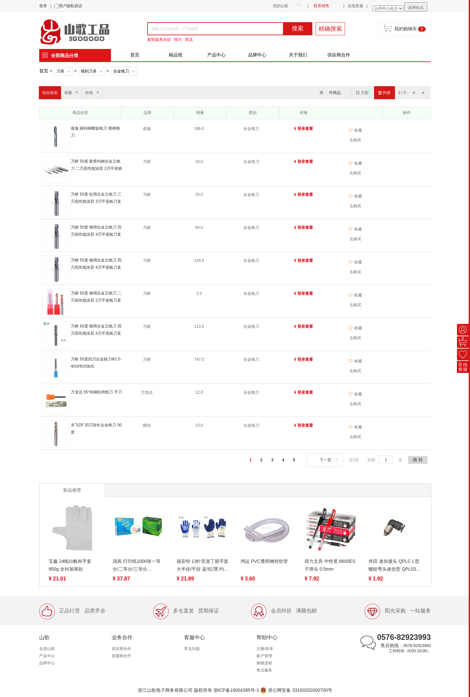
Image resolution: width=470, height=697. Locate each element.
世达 (189, 39)
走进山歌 (47, 648)
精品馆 (175, 54)
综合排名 (50, 92)
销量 (68, 92)
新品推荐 (72, 490)
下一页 (329, 460)
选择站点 (416, 7)
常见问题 (192, 648)
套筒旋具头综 (159, 39)
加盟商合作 (121, 656)
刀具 (60, 71)
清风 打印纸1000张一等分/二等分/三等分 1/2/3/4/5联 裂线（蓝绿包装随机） (138, 566)
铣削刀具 (89, 71)
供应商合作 (338, 54)
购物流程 (264, 663)
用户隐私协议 (70, 6)
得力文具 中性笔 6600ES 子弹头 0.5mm (330, 565)
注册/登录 (265, 648)
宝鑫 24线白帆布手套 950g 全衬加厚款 (70, 565)
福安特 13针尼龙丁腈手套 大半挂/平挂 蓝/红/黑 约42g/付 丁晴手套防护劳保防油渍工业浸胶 (202, 566)
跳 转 (418, 459)
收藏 (355, 130)
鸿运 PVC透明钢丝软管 (264, 561)
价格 (89, 92)
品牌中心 (257, 54)
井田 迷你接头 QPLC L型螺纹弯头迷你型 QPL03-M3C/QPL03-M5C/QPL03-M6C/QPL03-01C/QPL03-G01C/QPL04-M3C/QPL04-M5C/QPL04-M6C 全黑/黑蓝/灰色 (394, 566)
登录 (43, 6)
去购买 (355, 140)
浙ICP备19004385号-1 (236, 690)
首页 (134, 54)
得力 (178, 39)
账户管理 (264, 656)
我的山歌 (281, 6)
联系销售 (321, 6)
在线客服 (355, 6)
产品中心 (216, 54)
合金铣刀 (121, 71)
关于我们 (298, 54)
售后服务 (264, 670)
